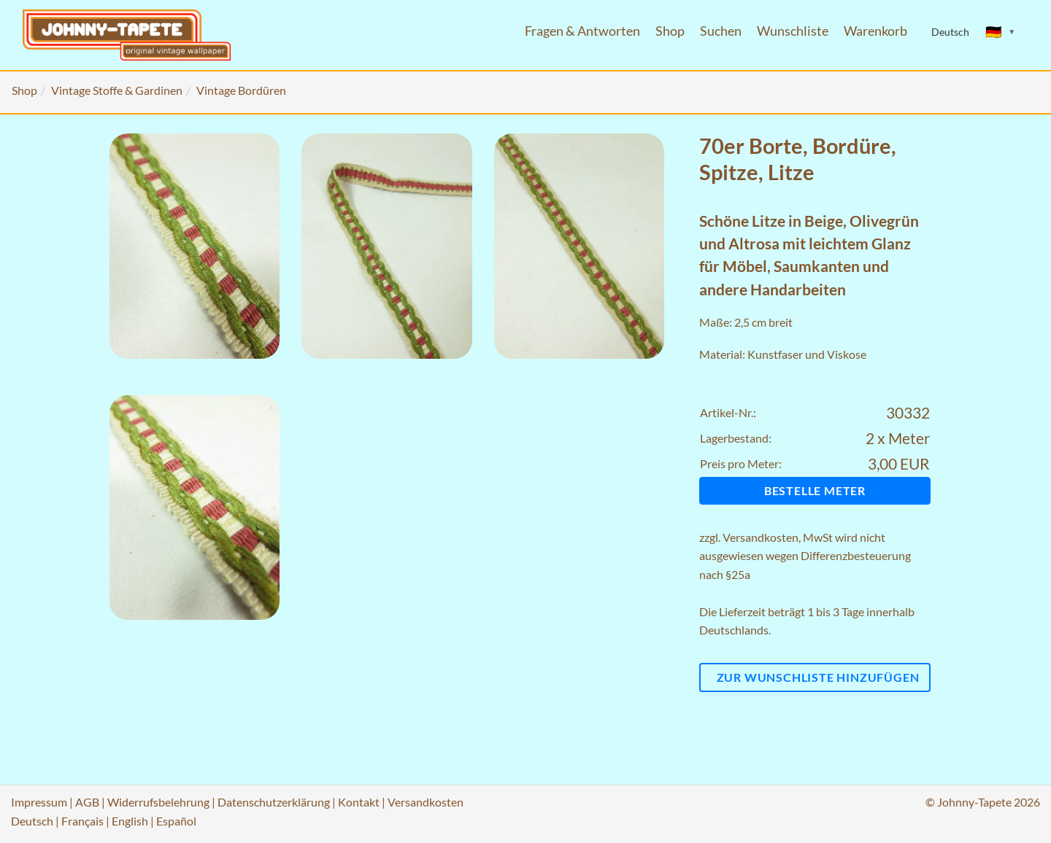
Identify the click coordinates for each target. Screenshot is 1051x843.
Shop (670, 31)
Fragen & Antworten (582, 31)
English (130, 821)
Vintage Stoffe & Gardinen (116, 90)
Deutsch (32, 821)
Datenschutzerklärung (273, 802)
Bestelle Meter (815, 490)
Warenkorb (875, 31)
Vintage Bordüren (241, 90)
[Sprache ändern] (1001, 32)
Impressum (39, 802)
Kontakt (359, 802)
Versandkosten (760, 537)
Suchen (721, 31)
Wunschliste (792, 31)
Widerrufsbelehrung (158, 802)
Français (82, 821)
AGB (87, 802)
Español (176, 821)
